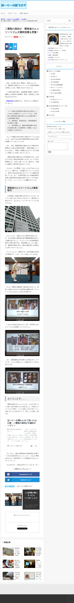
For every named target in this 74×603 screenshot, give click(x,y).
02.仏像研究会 (55, 102)
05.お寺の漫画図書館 (57, 85)
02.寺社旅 (51, 96)
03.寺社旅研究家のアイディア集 (58, 106)
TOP (3, 19)
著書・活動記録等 (53, 55)
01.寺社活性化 (55, 108)
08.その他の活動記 (56, 93)
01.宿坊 (24, 19)
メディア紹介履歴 (53, 53)
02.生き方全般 (55, 111)
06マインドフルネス (57, 87)
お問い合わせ (23, 13)
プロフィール (12, 13)
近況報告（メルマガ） (55, 57)
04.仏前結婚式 (55, 82)
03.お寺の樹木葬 (55, 79)
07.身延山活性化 (55, 90)
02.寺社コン (54, 76)
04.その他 (51, 115)
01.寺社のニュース (56, 99)
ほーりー (22, 37)
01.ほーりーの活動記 (13, 19)
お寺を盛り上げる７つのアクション (58, 59)
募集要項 (9, 101)
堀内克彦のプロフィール (55, 48)
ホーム (3, 13)
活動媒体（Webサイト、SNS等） (58, 50)
